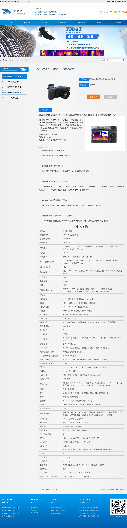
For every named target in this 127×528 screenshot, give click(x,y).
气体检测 (14, 98)
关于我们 (27, 22)
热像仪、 (12, 60)
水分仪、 (18, 60)
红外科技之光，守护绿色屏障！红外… (90, 516)
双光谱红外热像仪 (14, 87)
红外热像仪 (56, 69)
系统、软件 (34, 510)
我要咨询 (93, 97)
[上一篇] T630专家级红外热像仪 (48, 489)
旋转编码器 (25, 60)
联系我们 (118, 22)
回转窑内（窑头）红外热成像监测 (88, 510)
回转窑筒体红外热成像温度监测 (88, 513)
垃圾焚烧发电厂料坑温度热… (10, 513)
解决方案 (81, 22)
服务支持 (99, 22)
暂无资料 (110, 97)
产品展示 (45, 22)
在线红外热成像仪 (14, 82)
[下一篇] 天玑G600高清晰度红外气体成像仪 (112, 489)
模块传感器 (34, 512)
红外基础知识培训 (56, 513)
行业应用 (63, 22)
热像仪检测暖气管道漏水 (58, 510)
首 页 (8, 22)
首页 (38, 69)
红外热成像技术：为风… (9, 507)
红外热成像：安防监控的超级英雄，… (90, 507)
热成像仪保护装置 (14, 92)
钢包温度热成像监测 (8, 510)
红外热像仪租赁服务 (56, 507)
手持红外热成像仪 (69, 69)
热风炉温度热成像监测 (8, 516)
